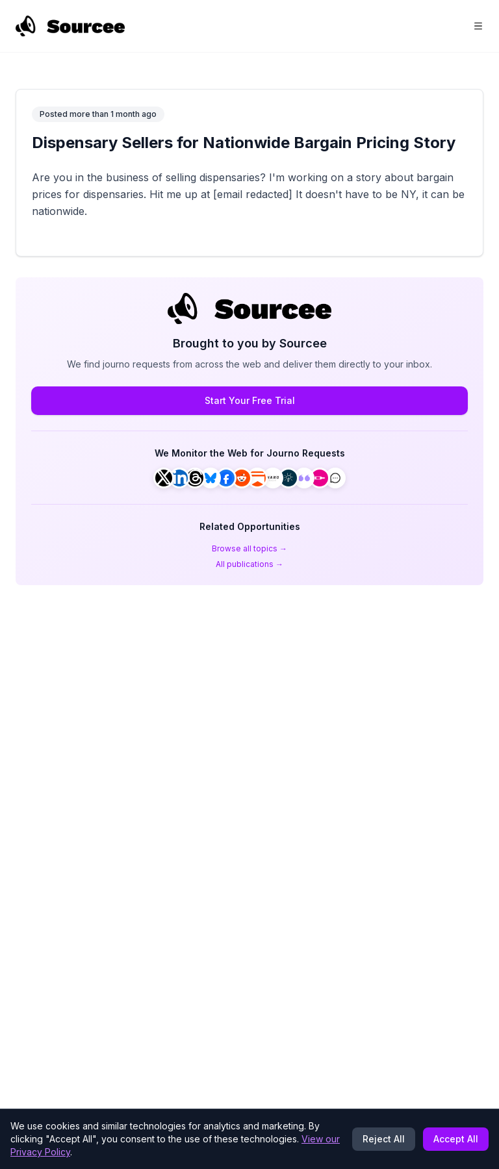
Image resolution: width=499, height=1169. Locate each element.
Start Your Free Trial (250, 400)
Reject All (384, 1138)
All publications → (249, 564)
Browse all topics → (249, 548)
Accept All (455, 1138)
